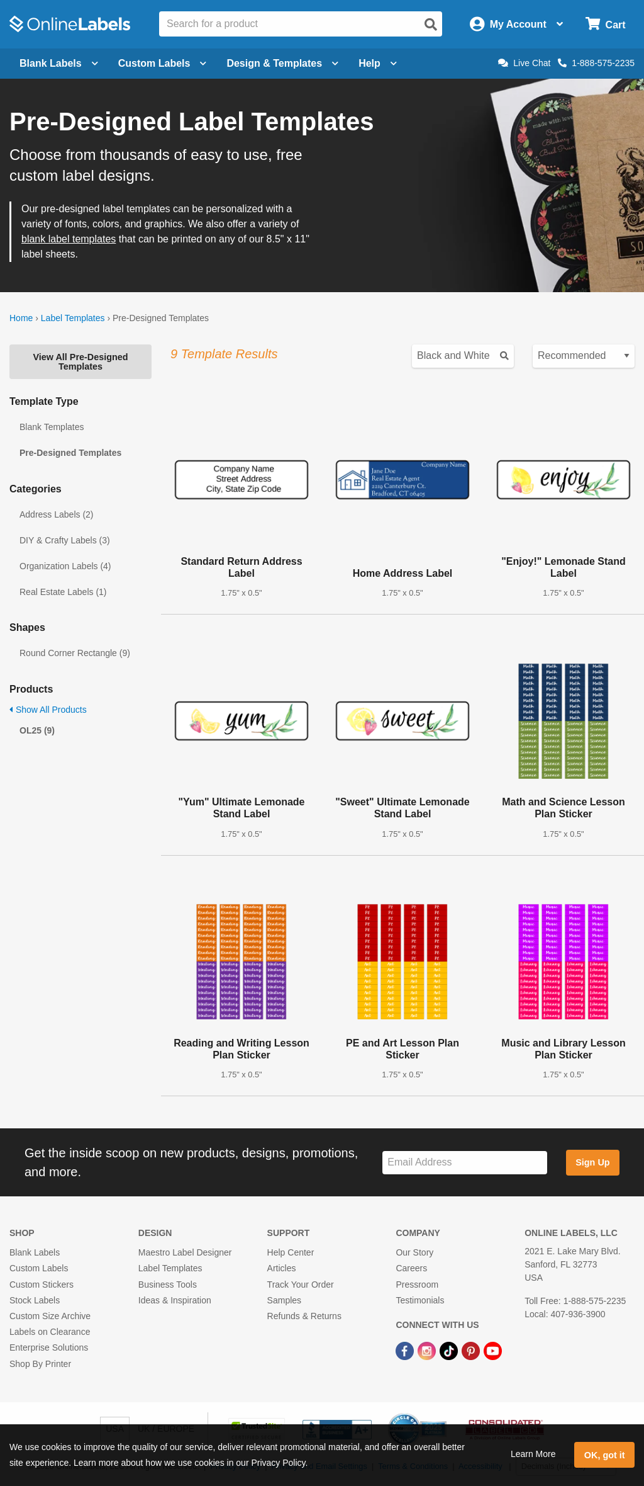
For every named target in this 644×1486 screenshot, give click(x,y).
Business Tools (167, 1284)
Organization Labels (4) (65, 566)
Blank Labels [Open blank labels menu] (58, 63)
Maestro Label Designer (185, 1252)
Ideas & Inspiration (174, 1300)
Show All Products (48, 710)
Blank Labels (34, 1252)
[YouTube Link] (493, 1350)
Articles (281, 1268)
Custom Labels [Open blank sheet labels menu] (162, 63)
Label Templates (73, 318)
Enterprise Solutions (48, 1347)
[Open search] (430, 24)
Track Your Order (300, 1284)
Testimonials (420, 1300)
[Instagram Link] (428, 1350)
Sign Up (592, 1162)
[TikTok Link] (450, 1350)
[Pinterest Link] (472, 1350)
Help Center (290, 1252)
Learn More (533, 1454)
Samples (284, 1300)
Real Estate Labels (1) (63, 592)
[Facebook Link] (406, 1350)
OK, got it (604, 1455)
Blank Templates (51, 427)
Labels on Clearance (49, 1332)
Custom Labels (38, 1268)
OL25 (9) (37, 730)
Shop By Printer (40, 1364)
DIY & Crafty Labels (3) (64, 540)
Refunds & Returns (304, 1316)
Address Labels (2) (56, 514)
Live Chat (524, 63)
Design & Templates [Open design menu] (282, 63)
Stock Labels (34, 1300)
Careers (411, 1268)
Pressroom (417, 1284)
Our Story (414, 1252)
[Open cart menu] (605, 24)
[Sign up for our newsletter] (464, 1162)
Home (21, 318)
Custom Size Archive (50, 1316)
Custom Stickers (41, 1284)
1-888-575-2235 (596, 63)
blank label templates (68, 239)
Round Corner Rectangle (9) (74, 653)
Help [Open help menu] (377, 63)
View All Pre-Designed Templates (80, 361)
